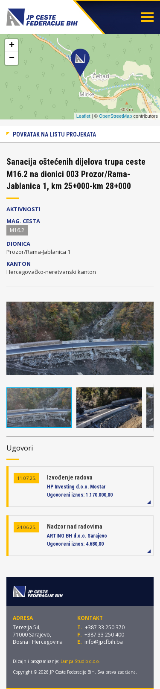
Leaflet (83, 116)
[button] (146, 301)
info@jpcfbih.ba (103, 641)
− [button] (12, 58)
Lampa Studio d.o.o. (80, 661)
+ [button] (12, 45)
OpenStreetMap (115, 116)
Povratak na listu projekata (54, 134)
